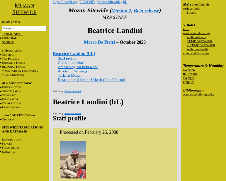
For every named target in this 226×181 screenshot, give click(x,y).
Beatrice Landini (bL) (74, 53)
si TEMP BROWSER (201, 45)
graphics (188, 82)
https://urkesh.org (65, 2)
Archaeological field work (77, 67)
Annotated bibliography (198, 94)
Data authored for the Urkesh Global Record (91, 80)
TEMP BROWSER (199, 41)
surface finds (191, 8)
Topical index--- (12, 34)
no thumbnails (196, 37)
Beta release (146, 10)
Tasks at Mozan (70, 75)
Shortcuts (8, 42)
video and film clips (196, 53)
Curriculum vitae (71, 63)
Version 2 (121, 10)
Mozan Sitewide (108, 2)
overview (189, 70)
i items (191, 12)
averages (188, 78)
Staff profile (67, 58)
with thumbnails (197, 49)
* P (13, 74)
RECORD (87, 2)
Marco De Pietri (99, 42)
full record (190, 74)
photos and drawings (196, 33)
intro (186, 29)
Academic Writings (72, 71)
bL (125, 2)
